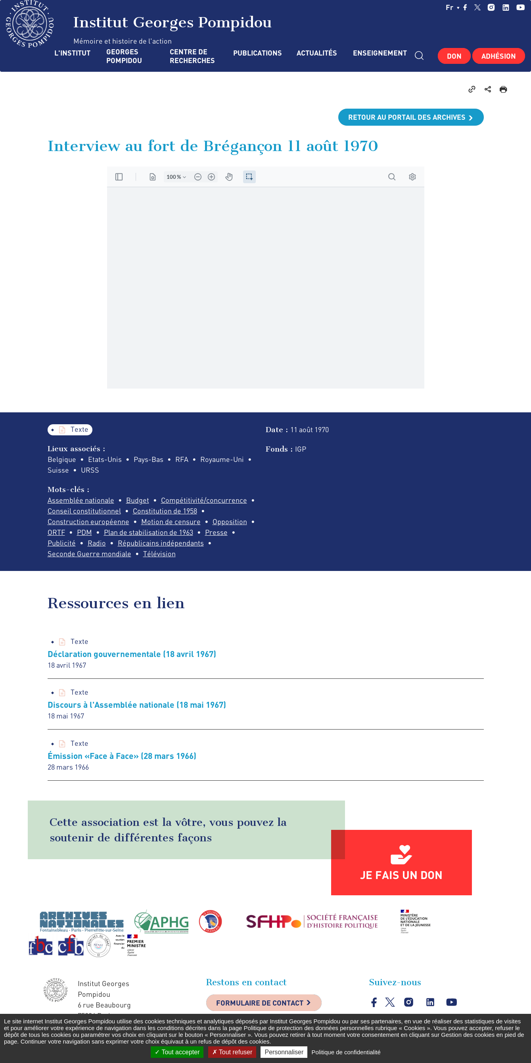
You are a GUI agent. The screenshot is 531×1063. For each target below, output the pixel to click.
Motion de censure (171, 521)
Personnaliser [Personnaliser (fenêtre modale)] (284, 1052)
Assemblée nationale (81, 500)
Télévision (159, 553)
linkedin (505, 7)
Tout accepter (177, 1052)
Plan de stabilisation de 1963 (148, 532)
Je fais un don (401, 874)
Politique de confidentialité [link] (345, 1052)
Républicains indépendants (161, 542)
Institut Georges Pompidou (139, 24)
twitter (477, 7)
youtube (520, 7)
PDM (84, 532)
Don (454, 56)
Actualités (317, 53)
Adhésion (498, 56)
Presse (216, 532)
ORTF (56, 532)
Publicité (62, 542)
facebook (465, 7)
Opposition (230, 521)
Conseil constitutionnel (84, 510)
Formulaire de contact (259, 1002)
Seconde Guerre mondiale (89, 553)
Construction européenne (88, 521)
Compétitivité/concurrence (204, 500)
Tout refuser (232, 1052)
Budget (137, 500)
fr (453, 7)
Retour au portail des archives (407, 117)
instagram (491, 7)
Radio (97, 542)
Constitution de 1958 (165, 510)
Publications (257, 53)
